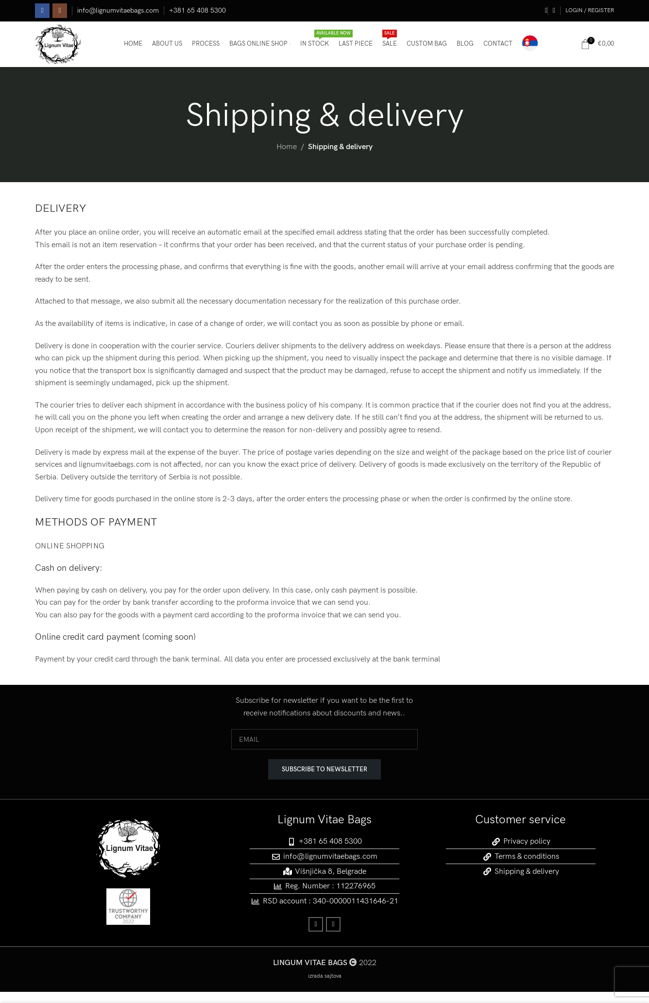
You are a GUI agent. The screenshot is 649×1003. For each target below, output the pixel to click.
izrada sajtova (325, 987)
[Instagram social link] (59, 12)
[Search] (542, 12)
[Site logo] (63, 50)
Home (286, 158)
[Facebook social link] (42, 12)
